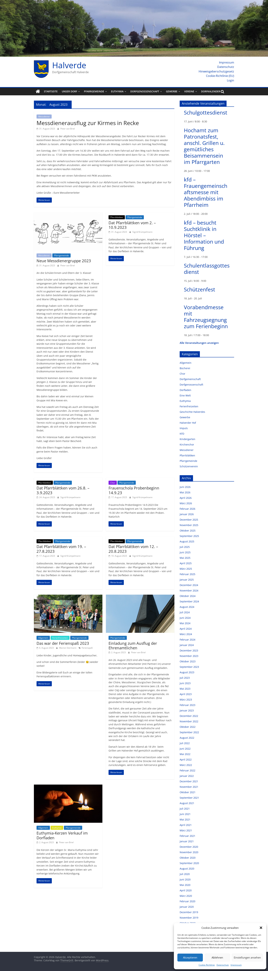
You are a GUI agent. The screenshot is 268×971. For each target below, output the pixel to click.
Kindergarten (187, 439)
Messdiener (44, 116)
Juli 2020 (185, 874)
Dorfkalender (210, 91)
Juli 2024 (185, 612)
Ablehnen (217, 957)
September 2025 (189, 536)
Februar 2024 (187, 639)
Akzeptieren (190, 957)
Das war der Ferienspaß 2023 (63, 643)
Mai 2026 (185, 492)
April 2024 (186, 628)
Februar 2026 (187, 508)
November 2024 (189, 590)
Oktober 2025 (187, 530)
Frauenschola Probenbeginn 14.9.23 (134, 490)
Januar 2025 (187, 579)
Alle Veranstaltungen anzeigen (199, 343)
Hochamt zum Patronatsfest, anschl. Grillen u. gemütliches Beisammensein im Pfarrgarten (204, 146)
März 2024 (186, 634)
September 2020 (189, 863)
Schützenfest (199, 289)
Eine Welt (185, 395)
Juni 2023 (185, 683)
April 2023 (186, 694)
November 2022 (189, 721)
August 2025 (187, 541)
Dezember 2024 (189, 585)
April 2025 (186, 563)
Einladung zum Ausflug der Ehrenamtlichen (133, 645)
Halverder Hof (188, 422)
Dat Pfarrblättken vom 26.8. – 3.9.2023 (63, 490)
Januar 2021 (187, 841)
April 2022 (186, 759)
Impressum (236, 964)
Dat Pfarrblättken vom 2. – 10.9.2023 (132, 225)
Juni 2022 (185, 748)
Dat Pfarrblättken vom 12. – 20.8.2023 (133, 549)
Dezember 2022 (189, 716)
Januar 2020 (187, 906)
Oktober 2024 (187, 596)
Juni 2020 (185, 879)
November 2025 (189, 525)
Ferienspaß (87, 647)
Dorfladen (185, 390)
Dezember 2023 (189, 650)
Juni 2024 (185, 617)
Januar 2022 (187, 776)
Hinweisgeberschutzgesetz (216, 71)
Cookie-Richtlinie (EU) (220, 76)
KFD (182, 433)
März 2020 (186, 895)
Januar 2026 (187, 514)
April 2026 (186, 497)
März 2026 (186, 503)
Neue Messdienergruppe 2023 (64, 260)
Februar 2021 (187, 836)
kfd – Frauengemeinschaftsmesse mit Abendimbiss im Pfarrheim (205, 192)
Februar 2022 (187, 770)
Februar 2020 (187, 901)
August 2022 (187, 737)
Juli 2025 (185, 547)
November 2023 (189, 656)
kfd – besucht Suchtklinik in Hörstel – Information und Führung (204, 235)
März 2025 (186, 568)
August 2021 (187, 803)
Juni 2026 (185, 487)
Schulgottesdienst (205, 112)
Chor (112, 482)
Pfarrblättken (116, 217)
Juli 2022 (185, 743)
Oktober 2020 (187, 857)
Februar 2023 (187, 705)
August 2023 (187, 672)
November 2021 (189, 786)
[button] (261, 927)
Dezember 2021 (189, 781)
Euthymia (117, 91)
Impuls (184, 428)
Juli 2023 (185, 677)
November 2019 (189, 917)
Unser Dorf (69, 91)
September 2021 (189, 797)
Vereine (189, 91)
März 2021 (186, 830)
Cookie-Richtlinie (207, 964)
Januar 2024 (187, 645)
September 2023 (189, 666)
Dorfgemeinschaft (190, 379)
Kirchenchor (187, 444)
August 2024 (187, 607)
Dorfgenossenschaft (144, 91)
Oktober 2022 (187, 726)
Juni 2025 (185, 552)
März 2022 (186, 765)
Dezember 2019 (189, 912)
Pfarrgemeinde (94, 91)
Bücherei (185, 368)
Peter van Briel (67, 128)
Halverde (69, 65)
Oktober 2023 (187, 661)
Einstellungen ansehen (247, 957)
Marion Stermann (68, 647)
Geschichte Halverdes (192, 411)
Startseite (51, 91)
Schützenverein (189, 466)
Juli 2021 (185, 808)
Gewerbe (171, 91)
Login (230, 80)
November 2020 (189, 852)
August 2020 (187, 868)
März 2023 (186, 699)
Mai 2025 (185, 557)
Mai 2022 (185, 754)
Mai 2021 (185, 819)
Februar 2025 (187, 574)
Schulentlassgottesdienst (207, 268)
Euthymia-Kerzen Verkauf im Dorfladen (62, 835)
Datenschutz (223, 964)
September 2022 (189, 732)
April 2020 (186, 890)
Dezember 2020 (189, 846)
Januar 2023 (187, 710)
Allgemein (43, 637)
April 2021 (186, 825)
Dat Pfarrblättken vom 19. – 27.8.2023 (61, 549)
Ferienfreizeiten (60, 637)
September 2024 (189, 601)
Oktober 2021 (187, 792)
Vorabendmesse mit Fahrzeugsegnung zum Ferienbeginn (206, 317)
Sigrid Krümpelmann (142, 231)
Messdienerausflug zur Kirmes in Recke (88, 123)
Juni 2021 (185, 814)
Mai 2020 (185, 885)
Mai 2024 (185, 623)
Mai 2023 (185, 688)
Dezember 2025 (189, 519)
